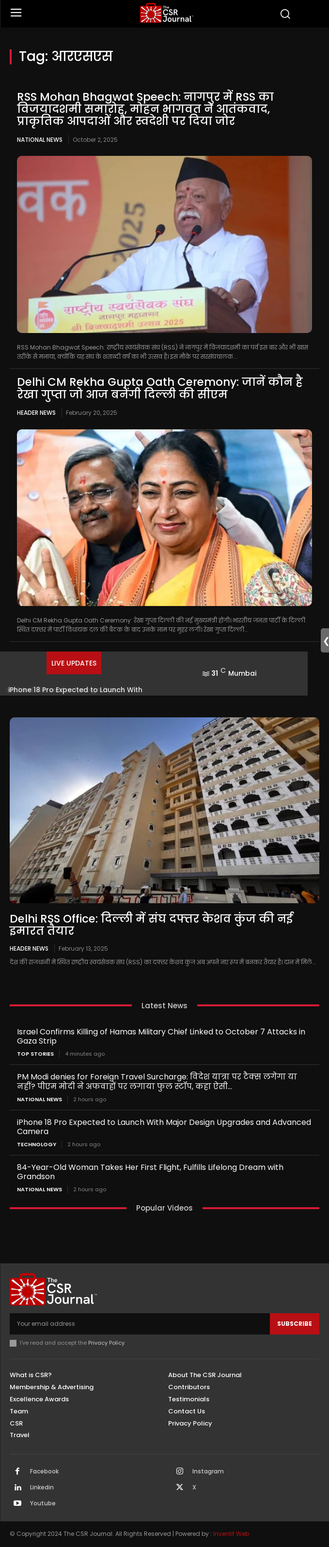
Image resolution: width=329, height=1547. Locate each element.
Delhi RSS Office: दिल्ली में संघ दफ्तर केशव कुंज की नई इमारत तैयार (151, 925)
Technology (36, 1144)
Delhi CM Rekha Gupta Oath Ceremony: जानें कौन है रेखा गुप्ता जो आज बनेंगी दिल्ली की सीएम (160, 388)
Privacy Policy (106, 1343)
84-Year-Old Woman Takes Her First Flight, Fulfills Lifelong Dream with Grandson (150, 1172)
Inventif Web (231, 1534)
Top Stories (35, 1054)
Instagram (208, 1471)
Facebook (44, 1471)
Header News (36, 413)
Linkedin (42, 1487)
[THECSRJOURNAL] (167, 13)
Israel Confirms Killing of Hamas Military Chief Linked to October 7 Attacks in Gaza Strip (161, 1036)
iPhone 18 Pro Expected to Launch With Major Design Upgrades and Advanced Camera (164, 1127)
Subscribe (294, 1324)
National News (40, 140)
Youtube (43, 1503)
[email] (140, 1324)
